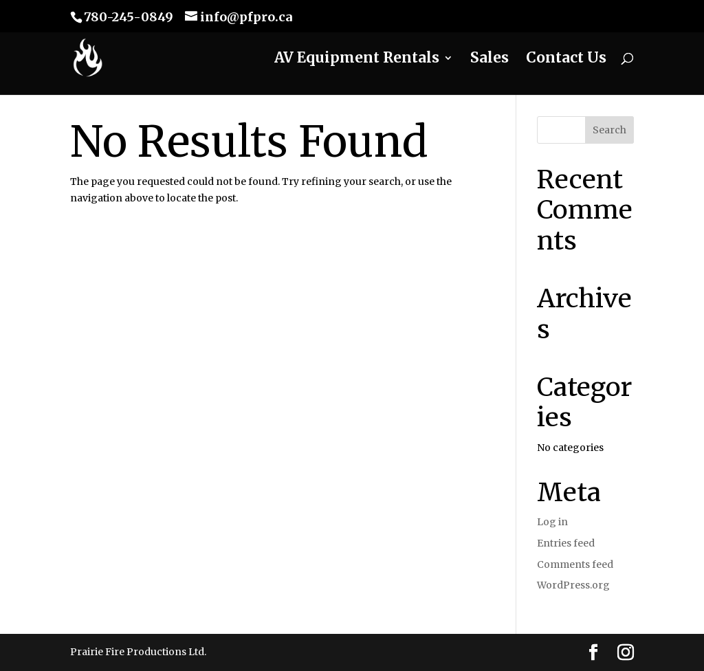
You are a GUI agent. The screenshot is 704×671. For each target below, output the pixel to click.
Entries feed (566, 543)
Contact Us (566, 60)
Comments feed (575, 564)
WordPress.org (573, 585)
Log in (552, 522)
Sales (489, 60)
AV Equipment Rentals (356, 60)
